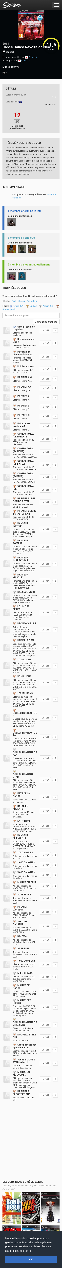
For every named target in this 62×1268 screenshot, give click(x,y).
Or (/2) (32, 306)
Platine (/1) (17, 306)
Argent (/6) (47, 306)
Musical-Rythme (11, 67)
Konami (32, 57)
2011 (5, 43)
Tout (14, 301)
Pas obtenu (32, 301)
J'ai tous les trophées (46, 322)
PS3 (4, 73)
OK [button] (31, 1259)
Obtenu (21, 301)
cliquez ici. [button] (26, 1250)
